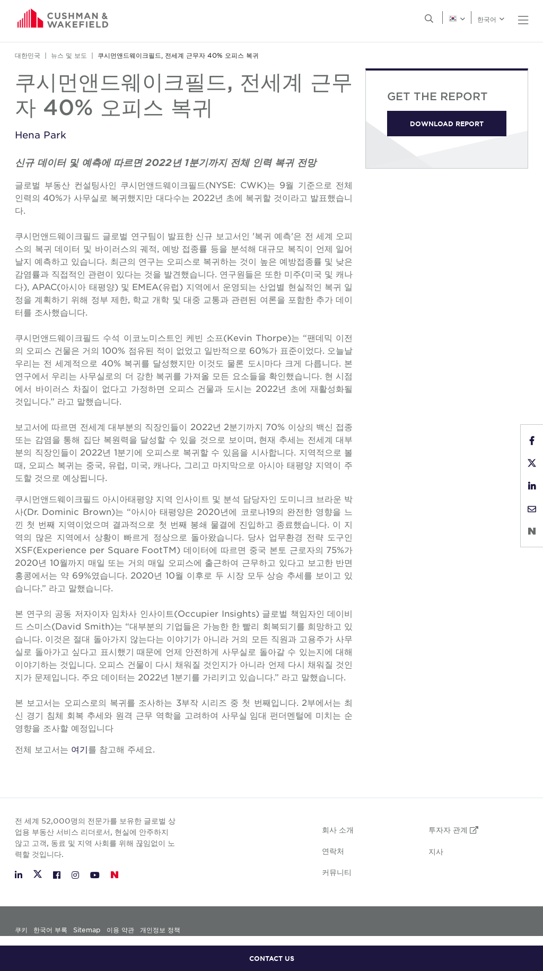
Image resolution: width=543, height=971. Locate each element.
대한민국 (27, 55)
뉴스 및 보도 (69, 55)
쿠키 (22, 929)
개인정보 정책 (160, 929)
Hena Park (40, 135)
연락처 (333, 850)
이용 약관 (120, 929)
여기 (79, 748)
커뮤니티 (337, 872)
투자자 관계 (453, 829)
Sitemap (86, 929)
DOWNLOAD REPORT (447, 123)
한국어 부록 (50, 929)
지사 (435, 851)
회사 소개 (338, 829)
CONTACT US (271, 958)
